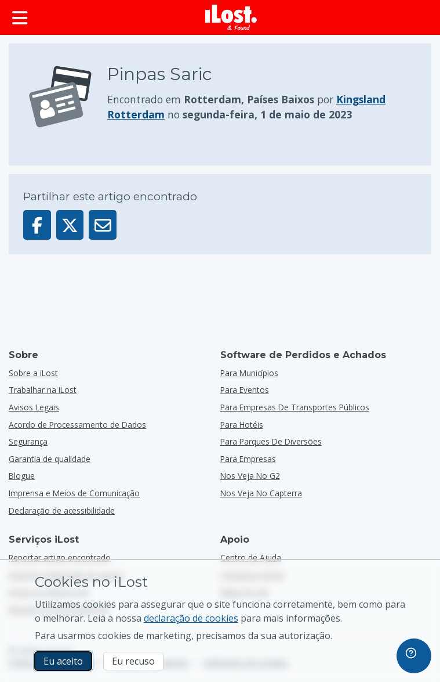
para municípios (249, 372)
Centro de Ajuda (250, 557)
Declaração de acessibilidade (62, 510)
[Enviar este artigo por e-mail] (103, 225)
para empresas (248, 458)
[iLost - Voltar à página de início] (231, 17)
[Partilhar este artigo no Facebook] (37, 225)
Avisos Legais (34, 407)
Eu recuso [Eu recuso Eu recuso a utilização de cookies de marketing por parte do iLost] (133, 661)
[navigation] (414, 655)
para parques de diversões (271, 441)
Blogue (22, 475)
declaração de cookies (191, 618)
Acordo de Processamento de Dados (77, 424)
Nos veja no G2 (250, 475)
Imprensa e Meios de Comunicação (74, 493)
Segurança (28, 441)
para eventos (244, 389)
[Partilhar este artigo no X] (70, 225)
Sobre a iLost (33, 372)
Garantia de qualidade (49, 458)
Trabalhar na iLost (43, 389)
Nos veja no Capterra (261, 493)
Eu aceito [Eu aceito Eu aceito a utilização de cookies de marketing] (63, 661)
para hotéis (241, 424)
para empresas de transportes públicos (294, 407)
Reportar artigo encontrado (60, 557)
